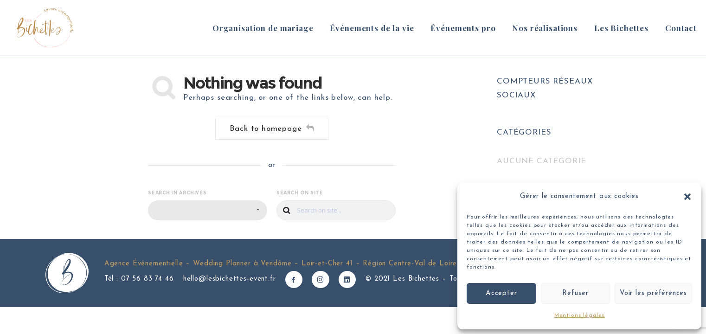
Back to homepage (272, 128)
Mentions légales (579, 315)
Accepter (501, 293)
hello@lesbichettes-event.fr (229, 279)
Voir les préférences (653, 293)
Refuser (575, 293)
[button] (687, 196)
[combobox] (207, 210)
